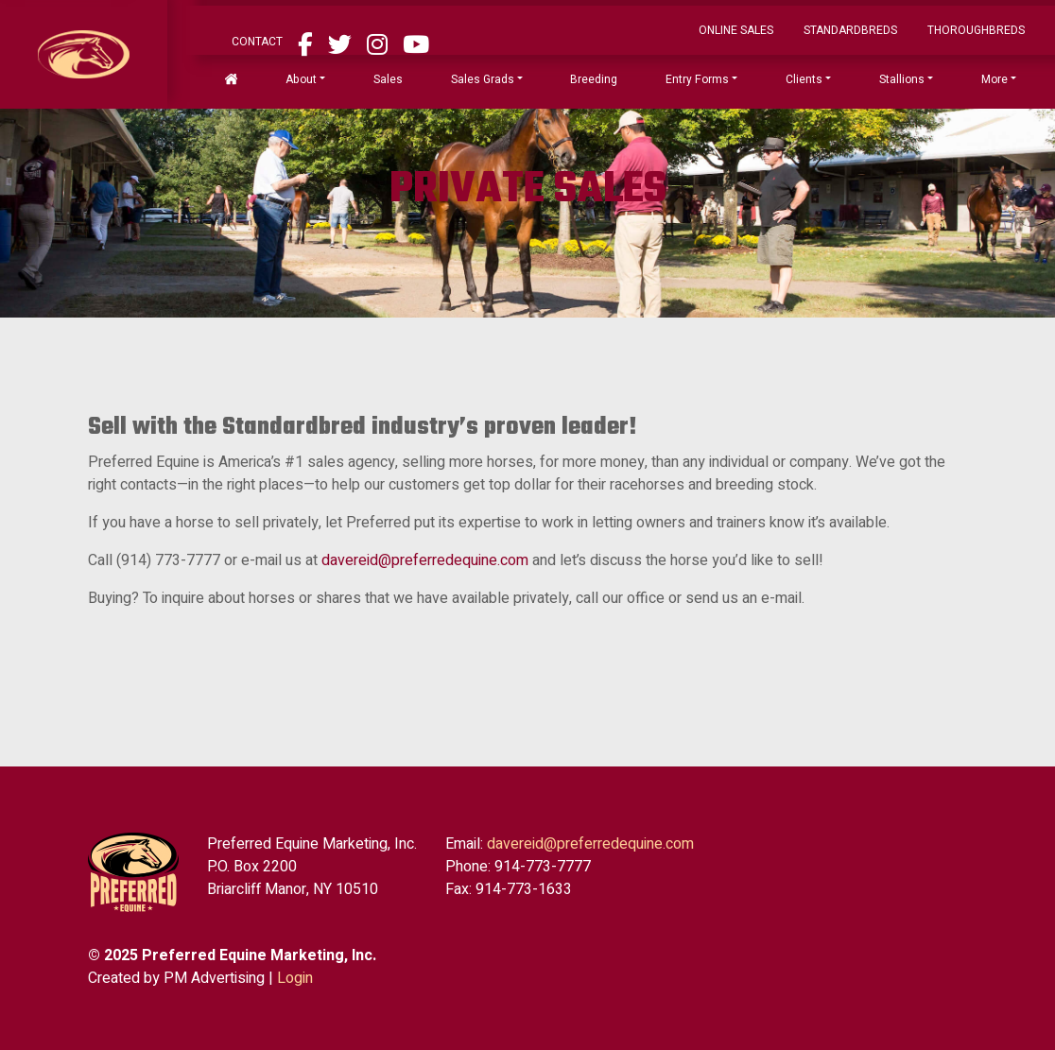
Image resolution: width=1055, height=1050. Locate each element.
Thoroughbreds (976, 30)
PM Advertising (214, 978)
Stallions (902, 79)
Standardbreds (850, 30)
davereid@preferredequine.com (424, 560)
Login (295, 978)
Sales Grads (482, 79)
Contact (257, 41)
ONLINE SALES (736, 30)
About (301, 79)
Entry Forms (697, 79)
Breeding (593, 79)
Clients (804, 79)
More (994, 79)
